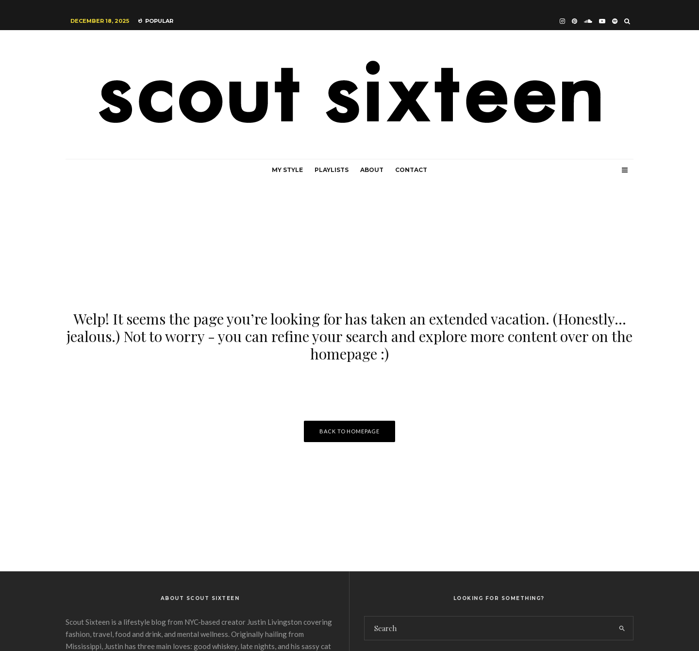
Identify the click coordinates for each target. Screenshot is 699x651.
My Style (287, 169)
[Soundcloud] (588, 21)
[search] (622, 628)
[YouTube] (602, 21)
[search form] (488, 628)
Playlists (332, 169)
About (371, 169)
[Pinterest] (574, 21)
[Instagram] (562, 21)
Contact (411, 169)
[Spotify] (615, 21)
